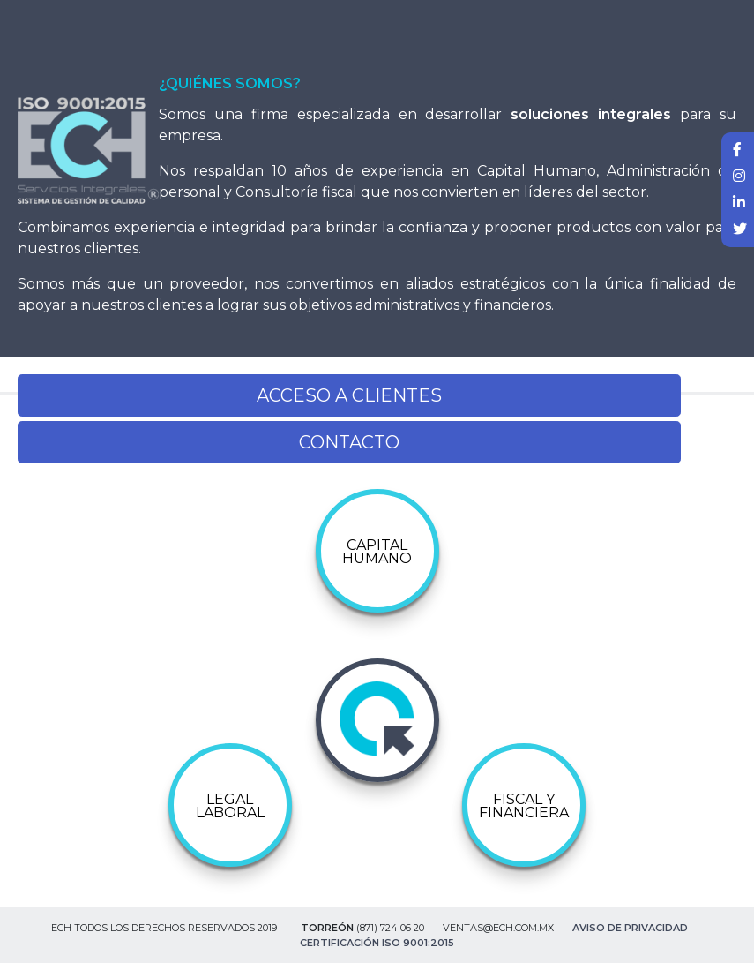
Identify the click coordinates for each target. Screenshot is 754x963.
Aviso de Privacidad (630, 928)
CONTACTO (349, 442)
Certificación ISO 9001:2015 (377, 943)
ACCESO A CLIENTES (349, 395)
